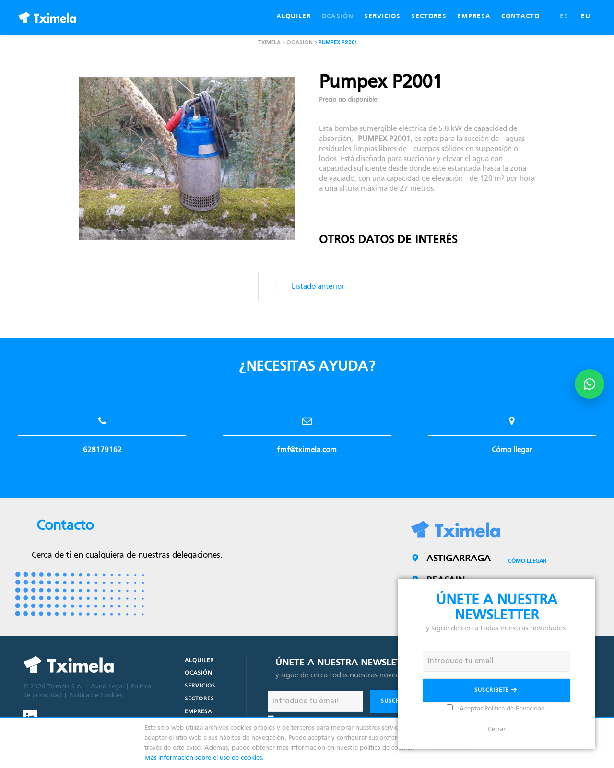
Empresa (198, 712)
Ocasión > (302, 42)
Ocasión (198, 673)
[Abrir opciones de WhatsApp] (589, 384)
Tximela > (272, 42)
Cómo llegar (512, 430)
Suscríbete (496, 691)
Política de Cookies (95, 695)
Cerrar (497, 729)
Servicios (200, 686)
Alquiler (199, 660)
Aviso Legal (107, 687)
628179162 (102, 430)
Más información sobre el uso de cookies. (204, 758)
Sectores (199, 699)
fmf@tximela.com (307, 430)
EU (585, 16)
